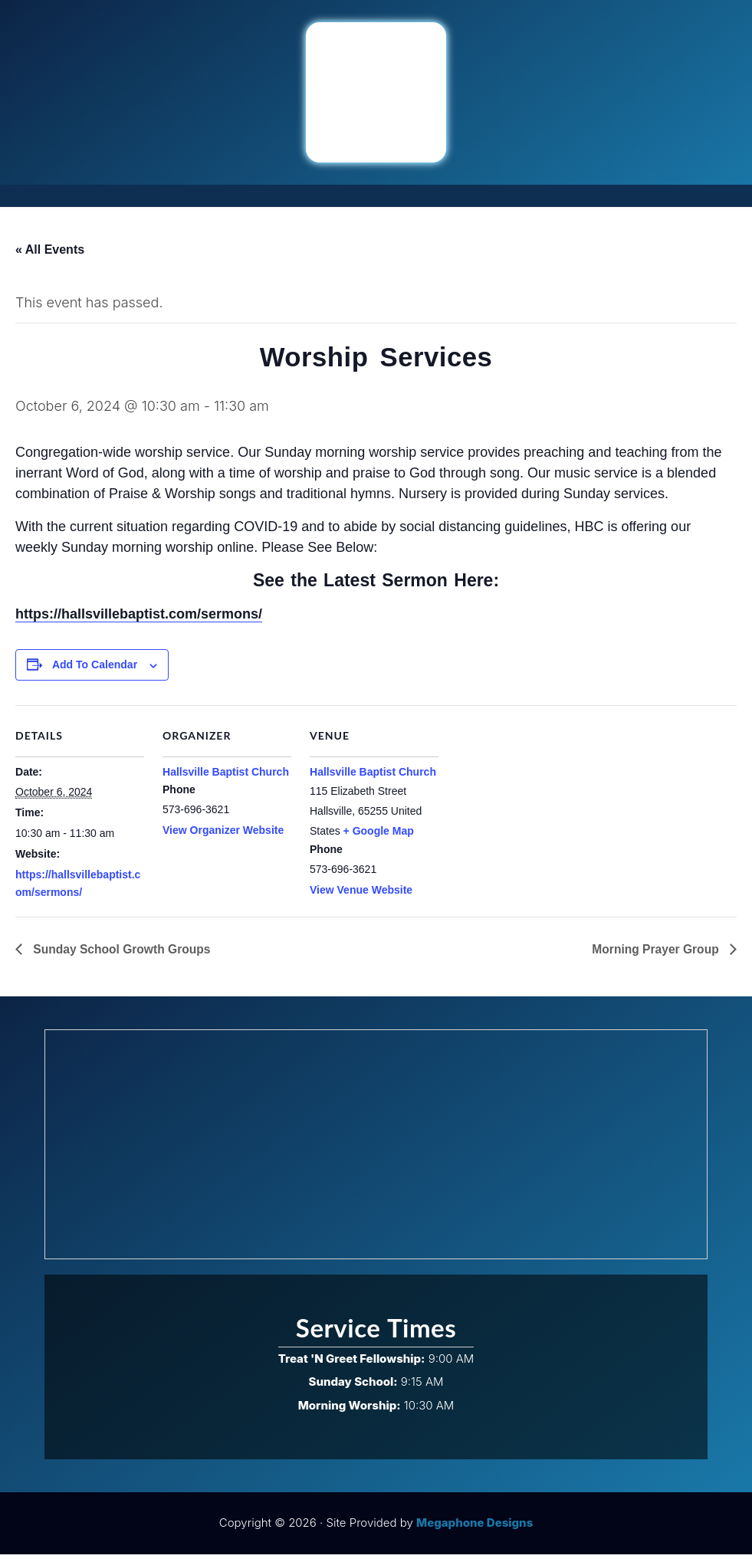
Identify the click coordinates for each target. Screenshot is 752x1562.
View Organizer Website (223, 838)
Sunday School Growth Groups (122, 956)
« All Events (49, 249)
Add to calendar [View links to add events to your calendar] (94, 672)
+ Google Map (378, 838)
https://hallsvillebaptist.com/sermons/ (138, 621)
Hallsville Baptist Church (226, 779)
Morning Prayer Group (655, 956)
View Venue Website (361, 897)
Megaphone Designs (474, 1530)
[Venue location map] (538, 818)
